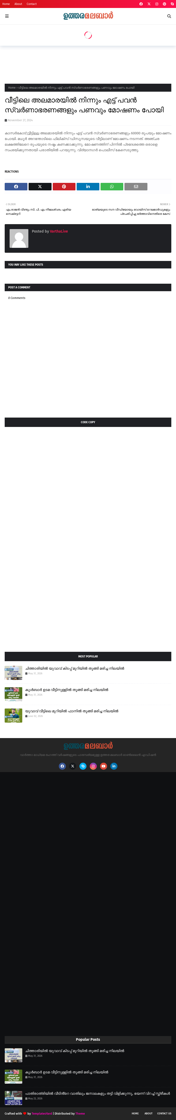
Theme (80, 1113)
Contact (32, 4)
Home (6, 4)
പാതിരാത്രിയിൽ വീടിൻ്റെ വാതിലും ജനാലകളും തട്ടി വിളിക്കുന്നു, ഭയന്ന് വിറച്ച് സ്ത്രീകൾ (97, 1093)
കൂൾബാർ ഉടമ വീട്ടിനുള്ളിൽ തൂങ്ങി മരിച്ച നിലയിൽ (66, 690)
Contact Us (164, 1113)
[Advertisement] (90, 63)
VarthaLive (58, 231)
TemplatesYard (42, 1113)
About (18, 4)
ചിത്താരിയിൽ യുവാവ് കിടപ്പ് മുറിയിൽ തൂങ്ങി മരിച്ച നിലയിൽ (74, 668)
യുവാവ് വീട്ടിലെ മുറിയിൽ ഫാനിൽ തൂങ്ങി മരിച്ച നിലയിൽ (71, 711)
